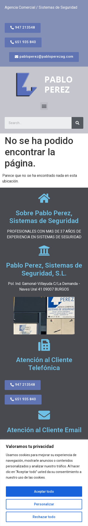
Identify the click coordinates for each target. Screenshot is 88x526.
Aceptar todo (44, 491)
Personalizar (44, 504)
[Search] (77, 123)
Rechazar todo (44, 517)
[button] (44, 106)
